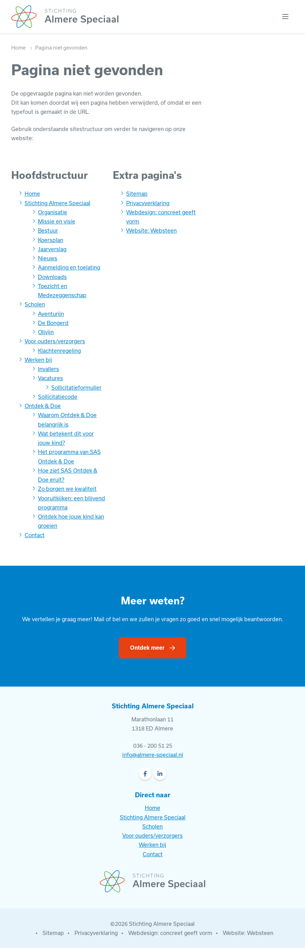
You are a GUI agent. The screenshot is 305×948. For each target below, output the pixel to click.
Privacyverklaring (147, 203)
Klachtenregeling (59, 351)
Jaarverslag (52, 249)
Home (18, 48)
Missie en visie (56, 221)
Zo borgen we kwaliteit (67, 489)
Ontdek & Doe (43, 406)
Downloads (52, 277)
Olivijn (46, 332)
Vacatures (50, 378)
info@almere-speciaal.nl (152, 755)
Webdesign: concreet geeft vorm (170, 933)
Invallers (48, 369)
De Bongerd (53, 323)
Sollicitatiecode (57, 397)
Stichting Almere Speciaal (57, 203)
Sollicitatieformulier (76, 387)
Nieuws (47, 258)
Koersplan (50, 240)
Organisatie (52, 212)
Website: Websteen (151, 230)
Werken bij (38, 360)
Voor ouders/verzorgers (55, 341)
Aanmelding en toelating (69, 267)
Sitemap (137, 193)
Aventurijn (51, 314)
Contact (35, 535)
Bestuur (48, 230)
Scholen (35, 304)
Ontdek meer (147, 647)
